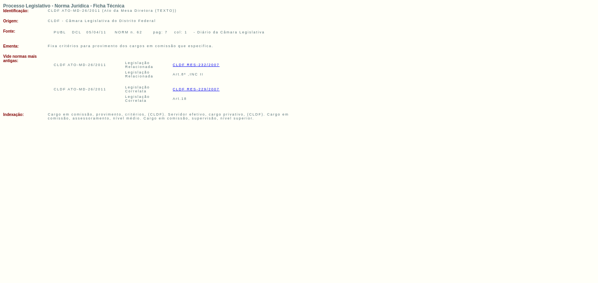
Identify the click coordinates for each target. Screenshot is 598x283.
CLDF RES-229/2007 (196, 89)
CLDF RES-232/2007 (196, 65)
